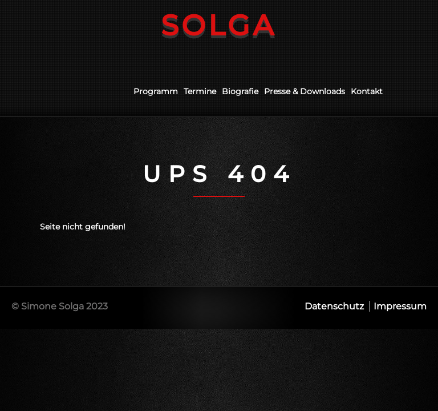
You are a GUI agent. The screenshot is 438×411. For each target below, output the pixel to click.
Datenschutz (334, 306)
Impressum (400, 306)
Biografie (240, 91)
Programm (155, 91)
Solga (219, 25)
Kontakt (367, 91)
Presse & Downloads (304, 91)
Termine (200, 91)
